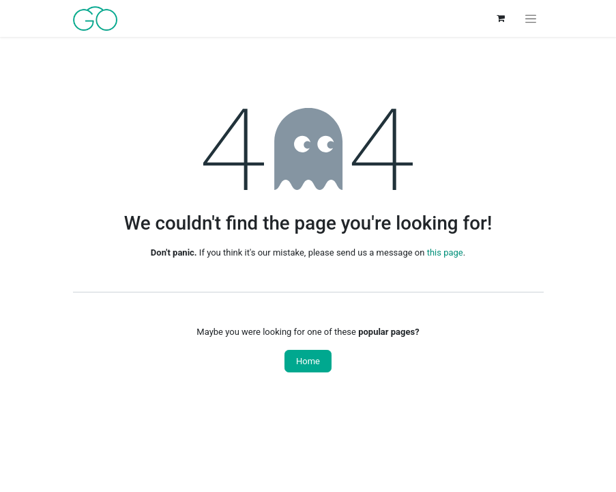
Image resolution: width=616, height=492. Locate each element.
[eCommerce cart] (500, 18)
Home (308, 361)
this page (445, 252)
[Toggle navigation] (531, 18)
